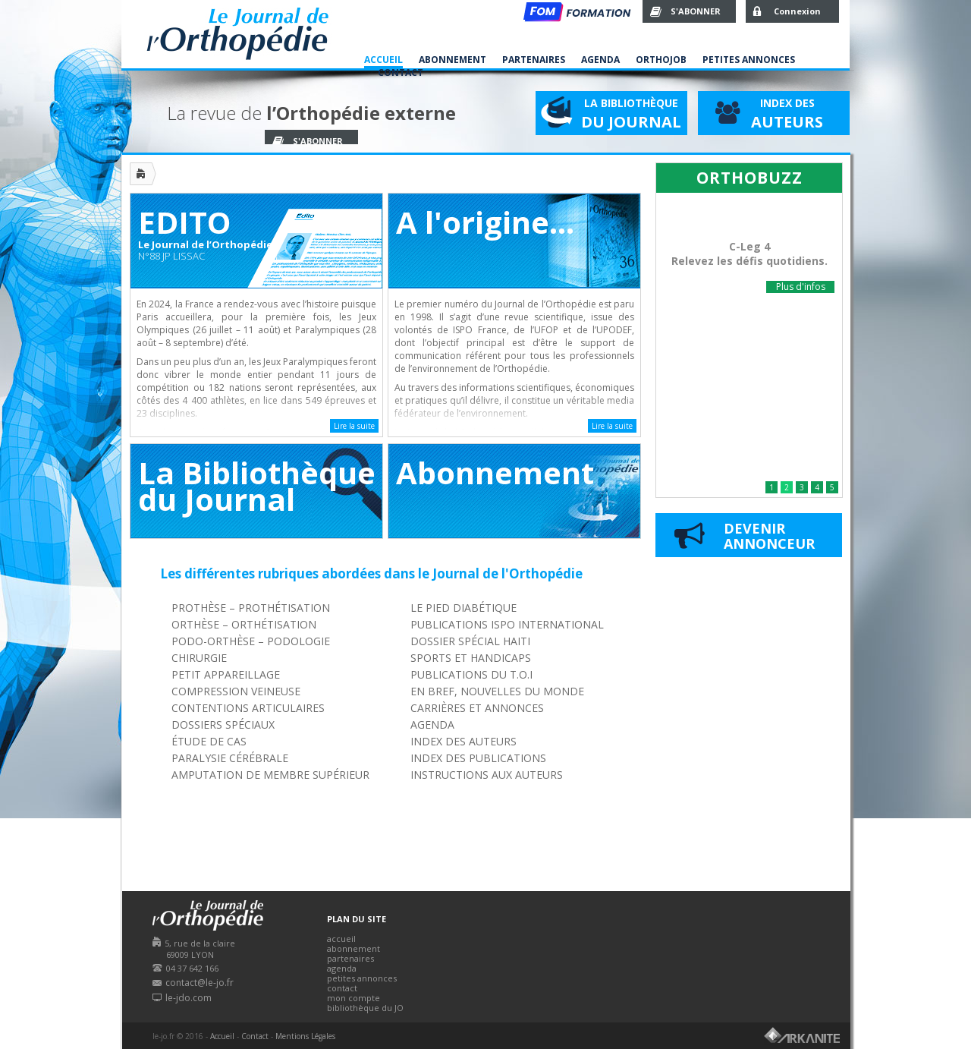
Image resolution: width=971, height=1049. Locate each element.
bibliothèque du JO (365, 1007)
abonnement (353, 948)
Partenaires (533, 59)
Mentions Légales (305, 1036)
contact (342, 988)
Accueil (383, 59)
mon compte (353, 997)
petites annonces (362, 978)
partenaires (350, 958)
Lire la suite (354, 426)
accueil (341, 938)
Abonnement (452, 59)
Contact (400, 72)
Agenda (600, 59)
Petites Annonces (748, 59)
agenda (342, 968)
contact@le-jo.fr (199, 982)
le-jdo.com (188, 997)
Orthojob (661, 59)
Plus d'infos (800, 287)
